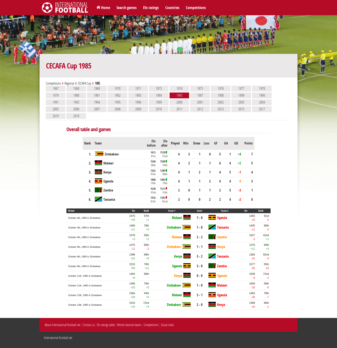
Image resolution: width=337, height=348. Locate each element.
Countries (172, 7)
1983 (138, 95)
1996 (138, 102)
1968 (76, 88)
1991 (56, 102)
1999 (159, 102)
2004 (262, 102)
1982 (118, 95)
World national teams (129, 325)
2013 (221, 109)
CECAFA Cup (84, 83)
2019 (56, 116)
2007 (97, 109)
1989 (241, 95)
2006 (76, 109)
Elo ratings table (106, 325)
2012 (200, 109)
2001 (200, 102)
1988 (221, 95)
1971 (138, 88)
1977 (241, 88)
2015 (241, 109)
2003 (241, 102)
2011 (179, 109)
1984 (159, 95)
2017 (262, 109)
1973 (159, 88)
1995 (118, 102)
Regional (69, 83)
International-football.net (58, 338)
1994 (97, 102)
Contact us (89, 325)
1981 (97, 95)
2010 (159, 109)
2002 (221, 102)
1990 (262, 95)
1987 (200, 95)
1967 (56, 88)
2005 (56, 109)
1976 (221, 88)
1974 (179, 88)
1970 (118, 88)
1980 (76, 95)
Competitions (196, 7)
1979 (56, 95)
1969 (97, 88)
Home (105, 7)
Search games (126, 7)
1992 (76, 102)
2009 (138, 109)
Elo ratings (151, 7)
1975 (200, 88)
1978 (262, 88)
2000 (179, 102)
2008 (118, 109)
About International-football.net (62, 325)
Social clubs (167, 325)
